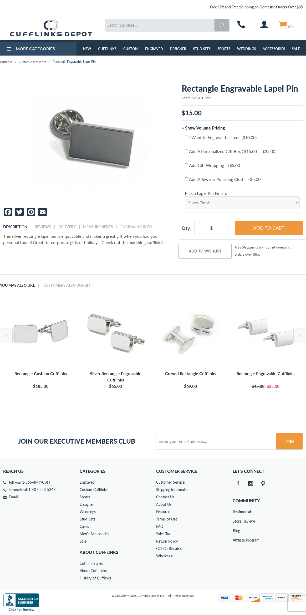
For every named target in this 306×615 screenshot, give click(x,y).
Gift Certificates (169, 548)
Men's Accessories (94, 534)
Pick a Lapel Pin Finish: (206, 193)
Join (289, 441)
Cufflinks (107, 49)
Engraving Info (136, 227)
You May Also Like (17, 285)
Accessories (274, 49)
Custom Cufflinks (94, 489)
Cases (84, 526)
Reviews (43, 227)
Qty (186, 228)
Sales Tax (163, 534)
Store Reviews (236, 521)
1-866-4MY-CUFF (36, 482)
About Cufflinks (99, 552)
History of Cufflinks (95, 578)
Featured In (165, 511)
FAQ (159, 526)
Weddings (246, 49)
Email (13, 497)
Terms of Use (166, 519)
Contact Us (165, 497)
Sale (296, 49)
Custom (130, 49)
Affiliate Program (236, 540)
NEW (87, 49)
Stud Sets (202, 49)
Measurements (98, 227)
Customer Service (170, 482)
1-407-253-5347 (41, 489)
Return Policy (167, 541)
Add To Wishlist (205, 251)
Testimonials (236, 511)
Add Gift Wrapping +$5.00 (212, 165)
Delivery (67, 227)
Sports (223, 49)
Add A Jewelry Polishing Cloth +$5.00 (223, 179)
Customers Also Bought (67, 285)
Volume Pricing (210, 127)
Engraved (154, 49)
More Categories (30, 49)
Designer (178, 49)
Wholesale (164, 556)
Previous (6, 336)
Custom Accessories (32, 62)
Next (299, 336)
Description (15, 227)
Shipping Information (173, 489)
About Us (163, 504)
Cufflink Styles (91, 563)
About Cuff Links (93, 570)
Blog (236, 530)
